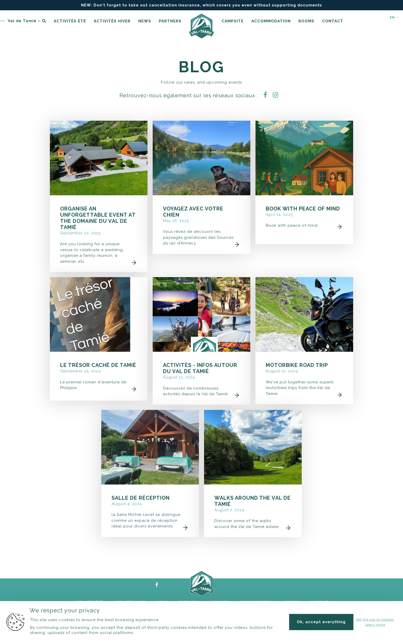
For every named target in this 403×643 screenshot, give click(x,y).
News (144, 21)
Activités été (70, 21)
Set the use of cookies (375, 619)
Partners (170, 21)
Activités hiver (112, 21)
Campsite (233, 21)
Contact (332, 21)
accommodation (271, 21)
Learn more (375, 625)
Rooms (306, 21)
